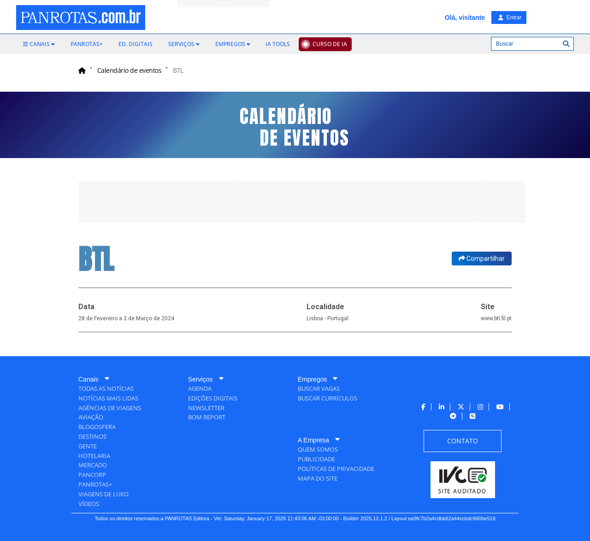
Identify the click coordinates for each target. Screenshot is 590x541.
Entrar (509, 17)
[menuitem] (39, 44)
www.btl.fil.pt (496, 318)
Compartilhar (482, 258)
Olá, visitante (465, 17)
